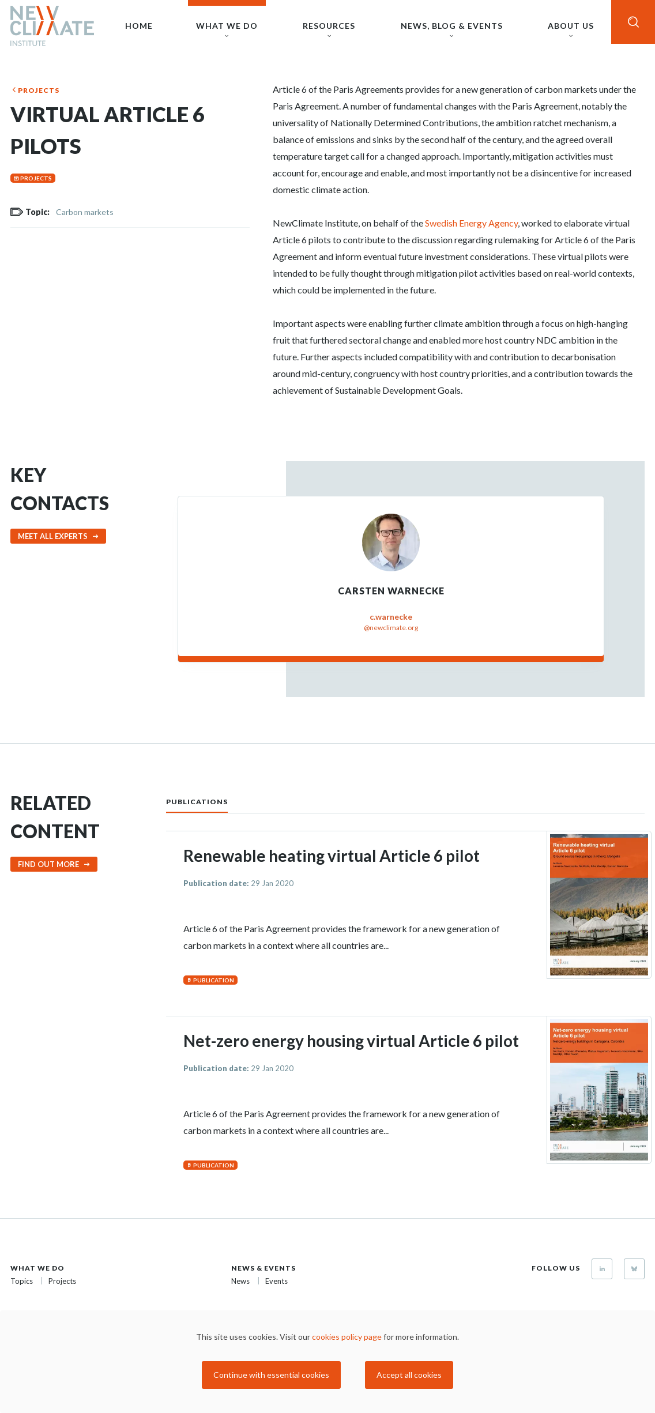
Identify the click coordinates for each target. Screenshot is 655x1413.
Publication (213, 980)
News (240, 1281)
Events (276, 1281)
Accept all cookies (409, 1375)
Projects (38, 90)
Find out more (48, 864)
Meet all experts (53, 536)
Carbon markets (85, 212)
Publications (197, 801)
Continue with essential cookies (271, 1375)
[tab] (208, 801)
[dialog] (327, 1361)
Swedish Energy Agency (471, 222)
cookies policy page (347, 1337)
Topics (21, 1281)
